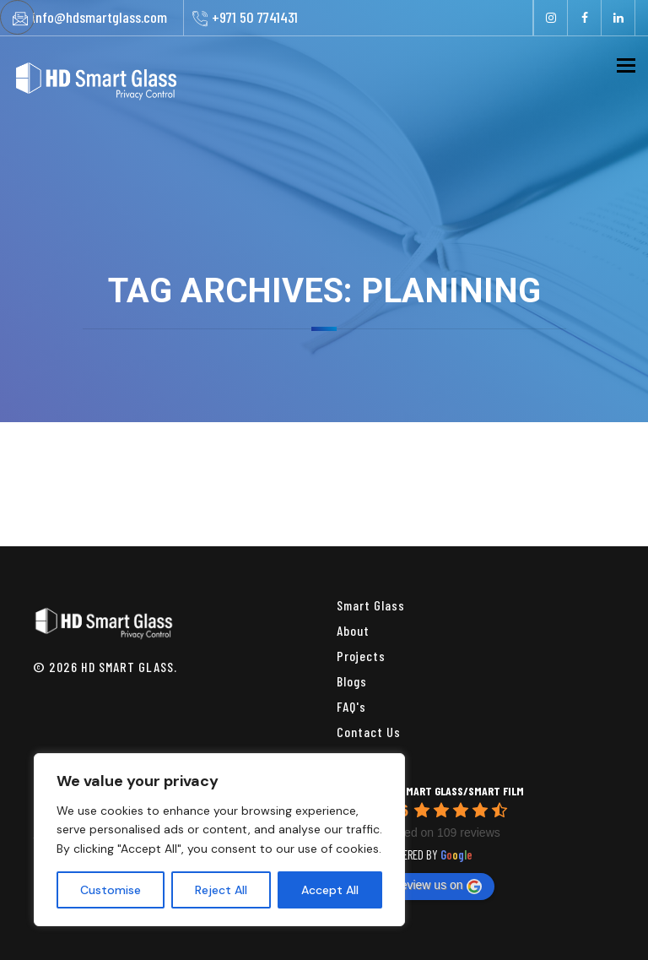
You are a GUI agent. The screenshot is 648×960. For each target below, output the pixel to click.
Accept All (330, 890)
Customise (110, 890)
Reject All (221, 890)
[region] (219, 839)
